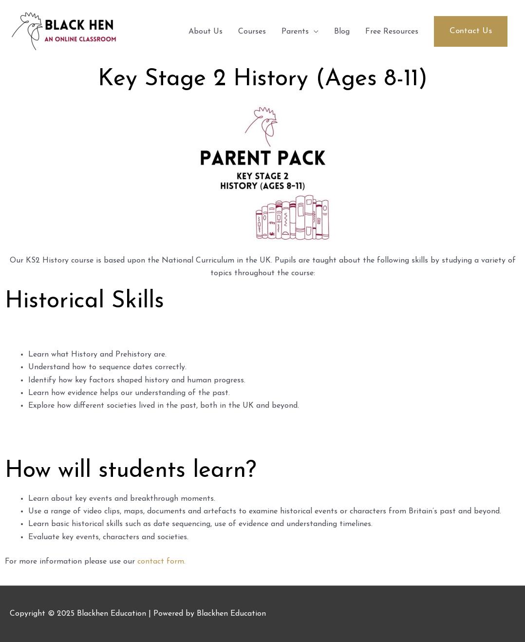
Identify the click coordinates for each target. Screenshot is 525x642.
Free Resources (391, 32)
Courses (252, 32)
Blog (342, 32)
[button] (470, 31)
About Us (205, 32)
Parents (295, 32)
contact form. (161, 562)
